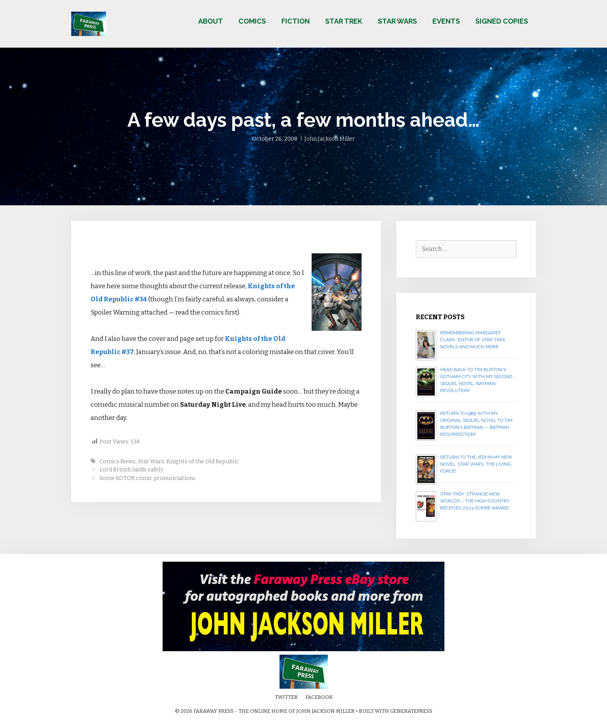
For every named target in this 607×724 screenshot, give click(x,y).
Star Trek (343, 21)
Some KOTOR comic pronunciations (147, 478)
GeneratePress (411, 711)
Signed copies (501, 21)
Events (446, 21)
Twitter (286, 697)
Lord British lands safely (131, 469)
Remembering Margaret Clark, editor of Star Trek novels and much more (473, 339)
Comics (252, 21)
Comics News (117, 461)
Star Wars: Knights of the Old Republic (188, 461)
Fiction (295, 21)
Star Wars (397, 21)
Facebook (319, 697)
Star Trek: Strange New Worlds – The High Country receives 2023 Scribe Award (474, 501)
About (210, 21)
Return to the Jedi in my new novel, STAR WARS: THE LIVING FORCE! (476, 464)
